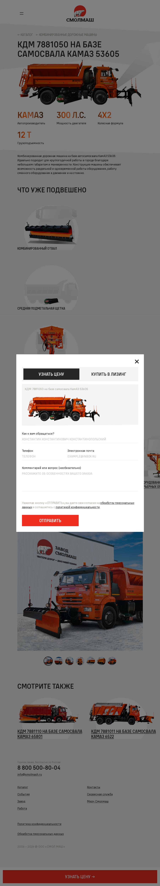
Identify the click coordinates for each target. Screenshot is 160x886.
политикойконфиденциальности (78, 507)
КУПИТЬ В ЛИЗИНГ (108, 374)
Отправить (50, 520)
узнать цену (51, 374)
